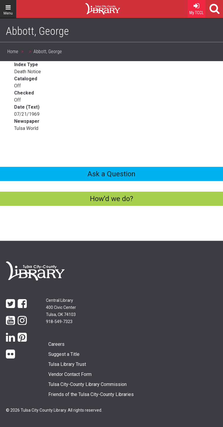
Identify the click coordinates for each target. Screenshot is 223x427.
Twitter (10, 303)
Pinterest (22, 337)
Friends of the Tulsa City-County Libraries (91, 394)
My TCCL (196, 7)
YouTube (10, 320)
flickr (10, 353)
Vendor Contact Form (70, 374)
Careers (56, 344)
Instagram (22, 320)
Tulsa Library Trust (67, 364)
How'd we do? (111, 199)
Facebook (22, 303)
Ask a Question (111, 174)
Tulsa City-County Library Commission (87, 384)
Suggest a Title (64, 354)
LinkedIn (10, 337)
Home (92, 6)
